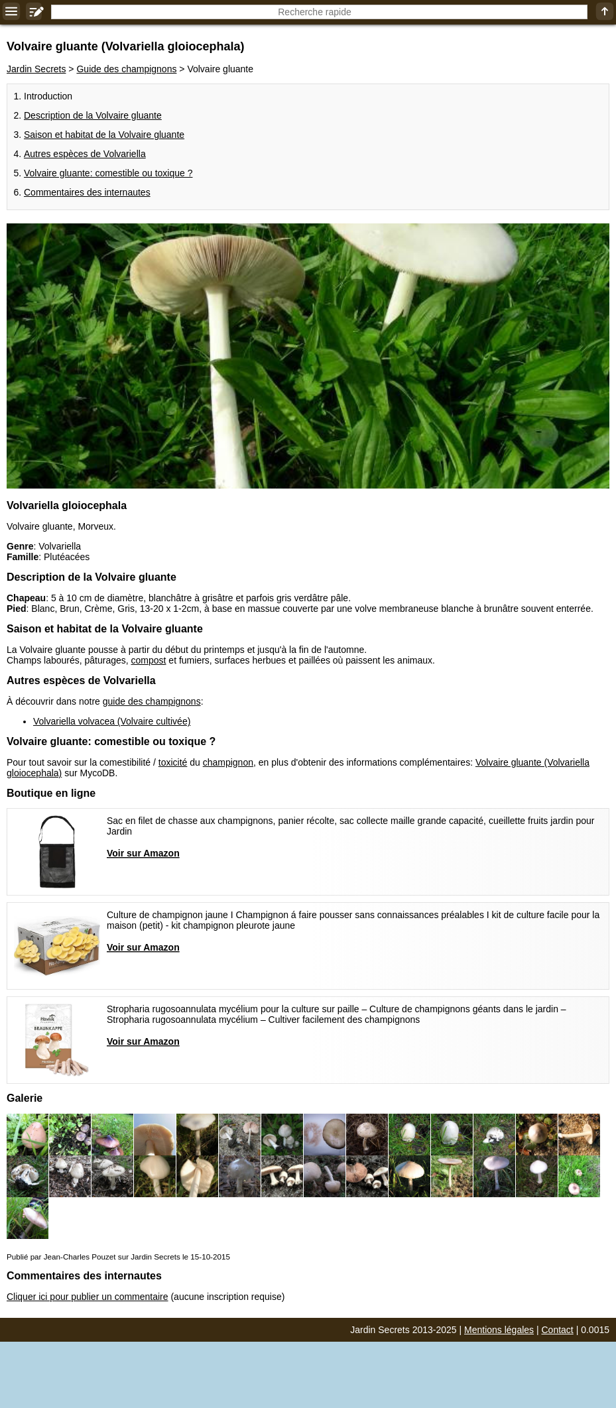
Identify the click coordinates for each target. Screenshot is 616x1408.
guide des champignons (152, 701)
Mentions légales (499, 1329)
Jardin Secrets (36, 69)
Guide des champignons (126, 69)
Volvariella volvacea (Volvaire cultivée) (111, 721)
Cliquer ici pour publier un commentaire (87, 1296)
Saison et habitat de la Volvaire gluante (104, 134)
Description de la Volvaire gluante (93, 115)
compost (148, 660)
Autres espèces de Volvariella (85, 153)
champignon (228, 762)
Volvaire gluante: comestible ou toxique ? (108, 173)
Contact (558, 1329)
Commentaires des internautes (87, 192)
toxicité (173, 762)
